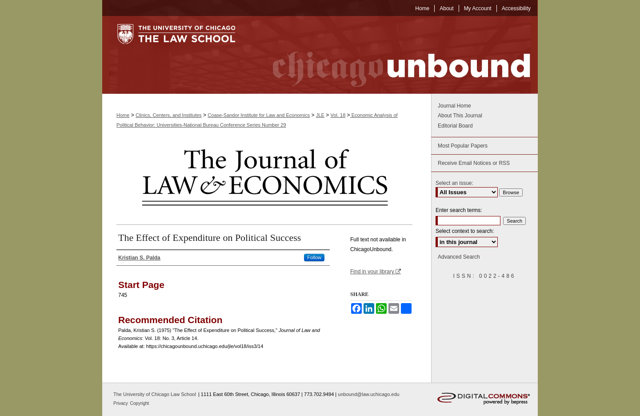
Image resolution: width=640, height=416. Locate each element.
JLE (320, 115)
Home (122, 115)
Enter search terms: (459, 210)
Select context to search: (465, 231)
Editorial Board (455, 126)
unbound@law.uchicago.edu (368, 394)
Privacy (121, 403)
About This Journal (460, 115)
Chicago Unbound (393, 55)
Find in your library (375, 271)
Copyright (139, 403)
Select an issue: (454, 183)
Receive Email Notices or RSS (474, 163)
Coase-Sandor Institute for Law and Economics (259, 115)
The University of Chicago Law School (154, 394)
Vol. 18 (338, 115)
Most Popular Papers (463, 146)
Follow (314, 257)
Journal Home (454, 106)
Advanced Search (459, 257)
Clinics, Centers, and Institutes (169, 115)
